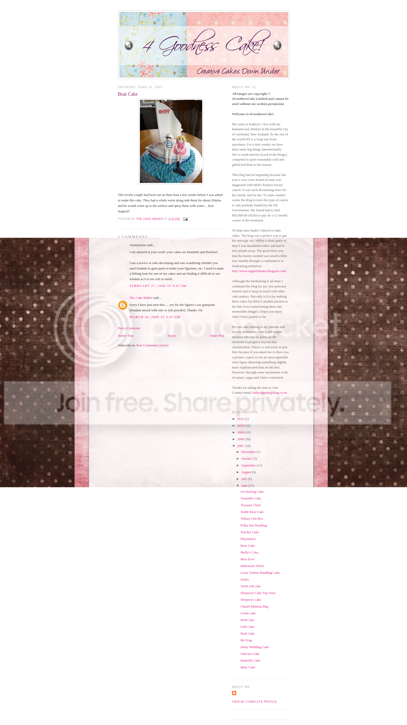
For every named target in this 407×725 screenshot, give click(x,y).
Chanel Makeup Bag (254, 606)
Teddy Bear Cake (252, 512)
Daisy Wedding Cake (254, 647)
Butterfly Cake (250, 660)
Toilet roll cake (250, 586)
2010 (241, 425)
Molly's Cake (249, 552)
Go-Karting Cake (252, 491)
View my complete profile (254, 701)
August (246, 472)
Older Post (217, 336)
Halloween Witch (252, 566)
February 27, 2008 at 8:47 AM (158, 286)
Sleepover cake (250, 600)
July (244, 479)
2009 (241, 432)
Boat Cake (247, 633)
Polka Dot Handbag (253, 525)
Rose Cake (247, 546)
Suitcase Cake (249, 654)
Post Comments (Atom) (153, 345)
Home (172, 336)
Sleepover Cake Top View (257, 593)
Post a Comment (129, 328)
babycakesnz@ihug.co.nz (270, 392)
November (248, 452)
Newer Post (125, 336)
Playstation (247, 539)
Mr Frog (246, 640)
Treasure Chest (250, 505)
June (244, 485)
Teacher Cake (249, 532)
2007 (241, 446)
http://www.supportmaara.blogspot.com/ (259, 271)
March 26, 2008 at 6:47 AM (155, 317)
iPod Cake (247, 620)
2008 (241, 439)
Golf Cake (247, 627)
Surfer (244, 579)
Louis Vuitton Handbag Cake (260, 573)
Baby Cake (247, 667)
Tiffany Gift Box (251, 518)
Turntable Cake (250, 498)
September (249, 465)
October (247, 458)
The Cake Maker (141, 298)
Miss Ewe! (247, 559)
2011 (241, 419)
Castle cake (248, 613)
